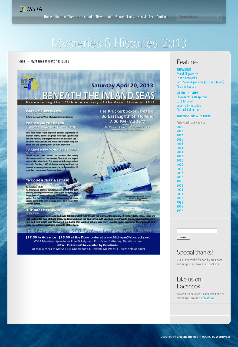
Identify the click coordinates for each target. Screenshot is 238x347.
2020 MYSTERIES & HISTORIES (194, 116)
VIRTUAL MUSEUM (187, 93)
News (99, 17)
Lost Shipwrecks (187, 78)
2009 (180, 169)
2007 (180, 177)
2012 (180, 156)
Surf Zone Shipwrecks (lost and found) (200, 82)
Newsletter (145, 17)
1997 (180, 210)
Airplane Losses (186, 86)
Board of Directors (67, 17)
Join (109, 17)
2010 (180, 164)
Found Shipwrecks (187, 74)
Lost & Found (185, 101)
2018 (180, 131)
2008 (180, 173)
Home (48, 17)
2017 (180, 135)
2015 (180, 143)
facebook (208, 298)
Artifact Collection (188, 110)
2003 (180, 194)
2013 (180, 152)
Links (130, 17)
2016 (180, 139)
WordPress (223, 336)
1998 (180, 206)
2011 (180, 160)
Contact (162, 17)
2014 (180, 148)
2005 (180, 185)
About (88, 17)
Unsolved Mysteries (189, 105)
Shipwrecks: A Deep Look (192, 97)
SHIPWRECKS (184, 70)
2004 (180, 190)
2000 (180, 198)
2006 (180, 181)
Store (120, 17)
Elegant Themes (187, 336)
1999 (180, 202)
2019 (180, 127)
